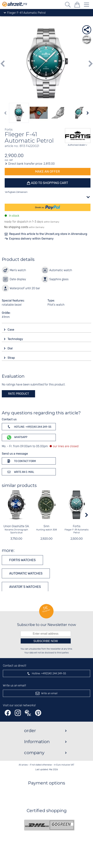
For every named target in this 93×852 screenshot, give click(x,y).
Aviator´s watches (25, 587)
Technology (16, 339)
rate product (18, 393)
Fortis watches (22, 560)
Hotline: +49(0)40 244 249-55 (28, 426)
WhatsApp (16, 437)
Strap (12, 357)
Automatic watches (25, 573)
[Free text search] (68, 5)
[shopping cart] (77, 5)
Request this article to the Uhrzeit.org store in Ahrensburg (48, 234)
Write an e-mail (20, 471)
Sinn (46, 526)
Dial (10, 348)
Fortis (76, 526)
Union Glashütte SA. (16, 526)
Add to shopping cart (49, 183)
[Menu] (86, 5)
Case (11, 329)
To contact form (21, 461)
